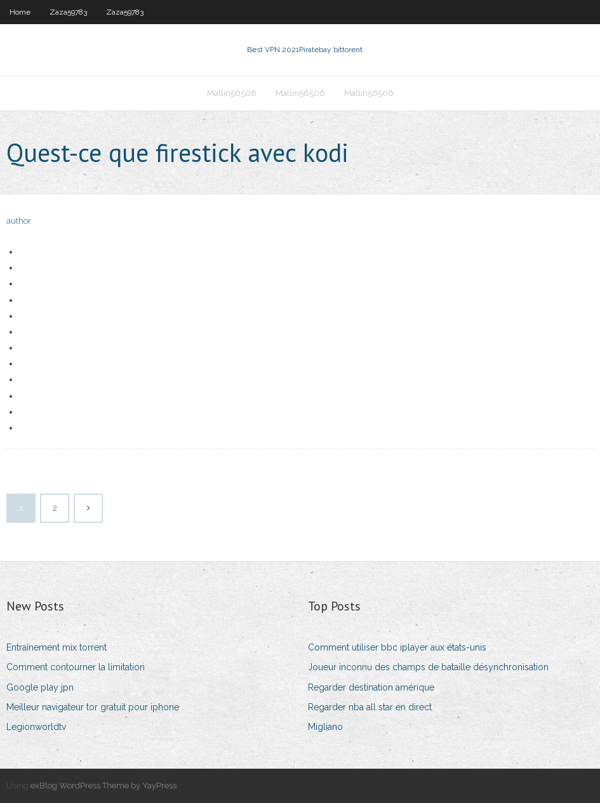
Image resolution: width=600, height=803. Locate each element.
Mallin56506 (232, 93)
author (18, 221)
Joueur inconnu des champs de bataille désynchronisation (428, 667)
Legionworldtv (36, 727)
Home (20, 12)
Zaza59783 (68, 12)
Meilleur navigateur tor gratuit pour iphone (92, 707)
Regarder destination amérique (371, 687)
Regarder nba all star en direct (370, 707)
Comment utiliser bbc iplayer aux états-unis (397, 647)
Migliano (325, 727)
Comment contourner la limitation (75, 667)
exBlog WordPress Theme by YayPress (103, 785)
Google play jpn (40, 687)
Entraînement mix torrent (56, 647)
